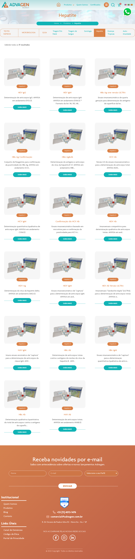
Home (56, 23)
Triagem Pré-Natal (58, 32)
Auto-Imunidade (127, 32)
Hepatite (99, 31)
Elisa (45, 33)
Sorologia (88, 31)
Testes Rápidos (7, 32)
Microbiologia (28, 33)
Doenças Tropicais (111, 32)
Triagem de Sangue (72, 32)
